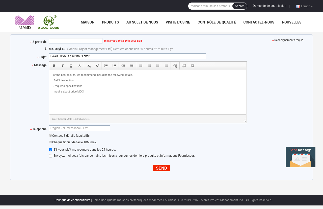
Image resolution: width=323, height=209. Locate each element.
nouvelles (291, 22)
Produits (110, 22)
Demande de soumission (269, 6)
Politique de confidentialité (72, 200)
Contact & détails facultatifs (69, 135)
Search (240, 6)
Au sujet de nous (142, 22)
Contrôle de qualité (217, 22)
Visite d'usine (178, 22)
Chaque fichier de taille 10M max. (73, 142)
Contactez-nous (259, 22)
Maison (87, 22)
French (307, 6)
